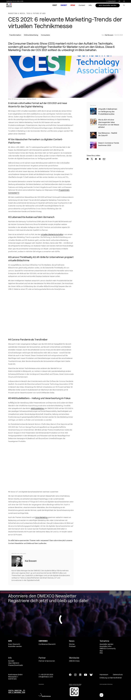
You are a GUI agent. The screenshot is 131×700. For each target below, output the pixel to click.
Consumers (45, 35)
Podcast (72, 646)
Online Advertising (31, 35)
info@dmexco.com (46, 677)
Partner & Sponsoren (47, 661)
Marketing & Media (16, 13)
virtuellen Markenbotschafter (52, 234)
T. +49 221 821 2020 (46, 675)
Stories (72, 644)
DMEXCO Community (108, 649)
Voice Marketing (41, 517)
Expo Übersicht (14, 644)
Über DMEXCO (13, 663)
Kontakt (11, 661)
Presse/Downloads (15, 665)
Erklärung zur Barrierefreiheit (111, 678)
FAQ (101, 653)
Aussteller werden (15, 646)
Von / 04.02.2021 (112, 35)
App (101, 651)
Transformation (15, 35)
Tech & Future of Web (35, 13)
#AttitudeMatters (37, 408)
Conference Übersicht (47, 644)
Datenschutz (118, 675)
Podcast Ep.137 (111, 1)
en (119, 1)
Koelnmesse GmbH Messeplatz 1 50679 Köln (15, 677)
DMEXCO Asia (74, 661)
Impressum (104, 675)
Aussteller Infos (105, 646)
